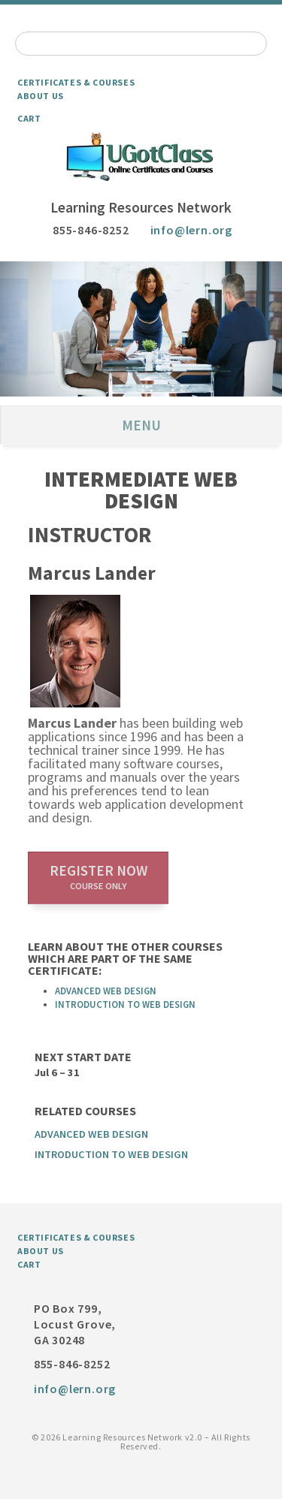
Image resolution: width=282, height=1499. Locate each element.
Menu (141, 425)
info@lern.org (191, 229)
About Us (40, 95)
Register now (98, 876)
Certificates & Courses (76, 82)
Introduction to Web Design (125, 1004)
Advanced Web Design (105, 991)
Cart (29, 118)
